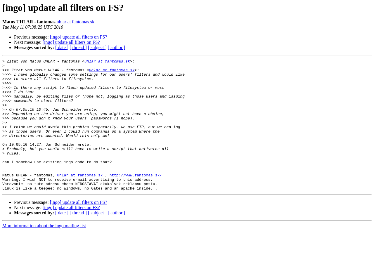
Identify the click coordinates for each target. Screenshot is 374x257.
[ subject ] (97, 47)
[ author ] (116, 47)
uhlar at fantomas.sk (75, 21)
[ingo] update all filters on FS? (78, 36)
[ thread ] (78, 47)
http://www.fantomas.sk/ (136, 198)
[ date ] (61, 47)
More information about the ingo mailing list (44, 251)
